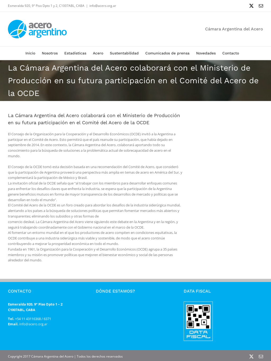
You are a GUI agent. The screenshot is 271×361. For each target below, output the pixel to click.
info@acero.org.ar (102, 5)
